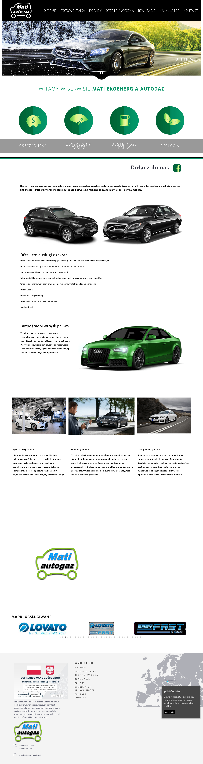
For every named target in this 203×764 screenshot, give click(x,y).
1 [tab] (60, 637)
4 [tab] (68, 637)
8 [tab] (78, 637)
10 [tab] (83, 637)
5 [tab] (70, 637)
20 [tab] (109, 637)
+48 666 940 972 (27, 748)
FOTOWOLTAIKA (73, 11)
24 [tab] (119, 637)
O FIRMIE (80, 667)
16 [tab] (99, 637)
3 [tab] (65, 637)
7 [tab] (75, 637)
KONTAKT (80, 694)
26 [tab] (125, 637)
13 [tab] (91, 637)
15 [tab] (96, 637)
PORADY (79, 683)
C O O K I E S (80, 697)
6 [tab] (73, 637)
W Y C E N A (92, 675)
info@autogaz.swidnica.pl (30, 755)
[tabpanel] (43, 628)
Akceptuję (169, 712)
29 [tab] (132, 637)
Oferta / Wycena (120, 11)
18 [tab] (104, 637)
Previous (17, 628)
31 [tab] (137, 637)
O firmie (50, 11)
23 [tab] (117, 637)
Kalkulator (170, 11)
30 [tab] (135, 637)
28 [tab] (130, 637)
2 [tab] (62, 637)
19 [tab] (106, 637)
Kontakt (191, 11)
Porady (95, 11)
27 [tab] (127, 637)
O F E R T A (79, 675)
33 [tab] (143, 637)
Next (185, 628)
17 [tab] (101, 637)
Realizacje (147, 11)
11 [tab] (86, 637)
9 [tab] (80, 637)
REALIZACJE (82, 679)
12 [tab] (88, 637)
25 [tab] (122, 637)
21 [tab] (112, 637)
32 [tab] (140, 637)
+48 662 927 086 (27, 745)
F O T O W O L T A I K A (85, 671)
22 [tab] (114, 637)
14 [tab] (93, 637)
